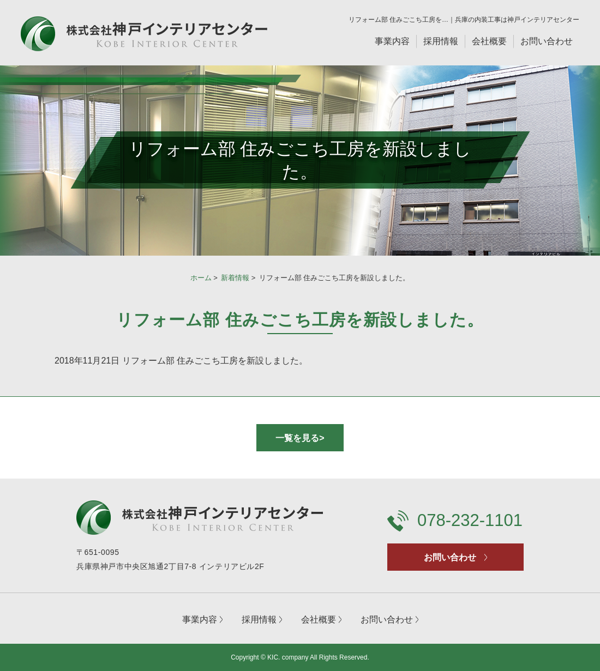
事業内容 (392, 41)
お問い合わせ (546, 41)
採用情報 (440, 41)
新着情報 (235, 278)
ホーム (201, 278)
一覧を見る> (299, 438)
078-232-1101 (470, 520)
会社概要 (489, 41)
